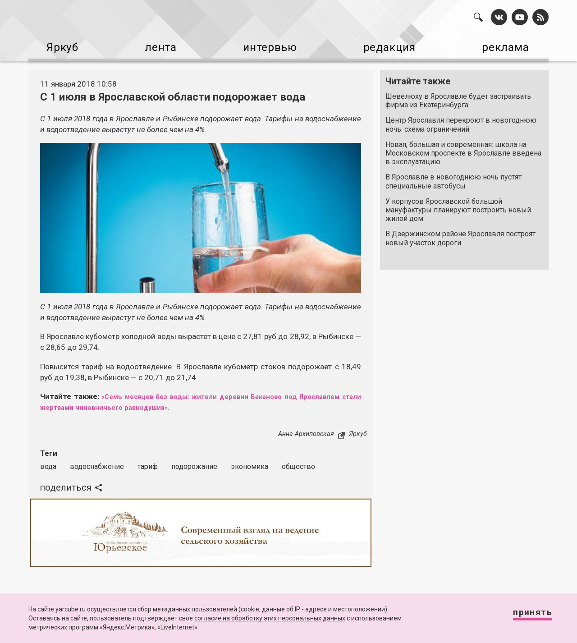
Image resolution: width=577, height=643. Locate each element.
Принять (525, 615)
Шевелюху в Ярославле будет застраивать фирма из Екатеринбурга (458, 96)
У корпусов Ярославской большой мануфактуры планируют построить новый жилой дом (458, 206)
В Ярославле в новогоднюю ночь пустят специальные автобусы (453, 177)
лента (156, 45)
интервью (266, 45)
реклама (509, 45)
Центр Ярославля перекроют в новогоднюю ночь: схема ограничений (460, 120)
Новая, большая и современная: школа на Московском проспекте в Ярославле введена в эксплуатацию (463, 149)
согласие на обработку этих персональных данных (269, 618)
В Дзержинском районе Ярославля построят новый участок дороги (460, 234)
